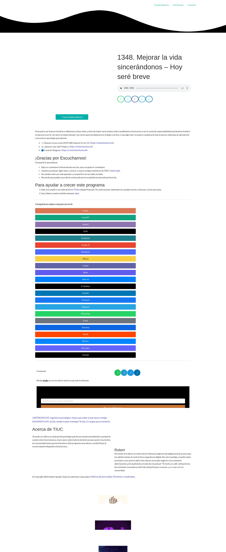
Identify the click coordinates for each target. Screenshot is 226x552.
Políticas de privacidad (101, 358)
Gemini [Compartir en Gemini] (103, 208)
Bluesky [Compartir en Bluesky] (157, 230)
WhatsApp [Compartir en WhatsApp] (48, 230)
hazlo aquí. (115, 169)
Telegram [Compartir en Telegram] (158, 223)
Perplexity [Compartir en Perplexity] (157, 208)
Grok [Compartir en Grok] (130, 208)
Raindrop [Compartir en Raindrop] (103, 230)
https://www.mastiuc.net (80, 146)
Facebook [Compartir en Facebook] (130, 223)
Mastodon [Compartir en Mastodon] (48, 237)
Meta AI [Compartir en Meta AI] (48, 223)
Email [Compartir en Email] (75, 230)
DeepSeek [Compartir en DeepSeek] (75, 216)
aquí (77, 191)
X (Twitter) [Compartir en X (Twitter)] (75, 223)
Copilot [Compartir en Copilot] (130, 216)
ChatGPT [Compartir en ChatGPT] (75, 208)
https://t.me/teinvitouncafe (74, 149)
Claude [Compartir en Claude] (48, 208)
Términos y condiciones (122, 358)
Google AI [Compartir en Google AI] (48, 216)
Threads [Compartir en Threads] (75, 237)
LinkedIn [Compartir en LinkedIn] (103, 223)
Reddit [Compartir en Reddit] (130, 230)
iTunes (76, 188)
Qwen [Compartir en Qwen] (157, 216)
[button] (196, 5)
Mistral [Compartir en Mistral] (103, 216)
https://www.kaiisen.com (101, 142)
